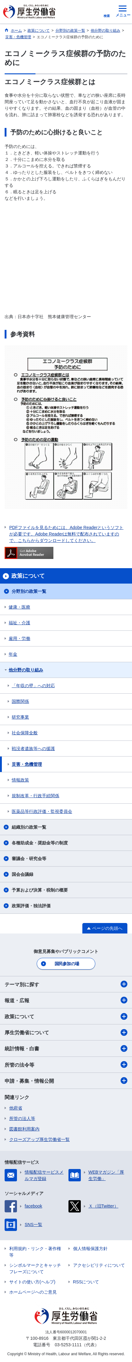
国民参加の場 (67, 963)
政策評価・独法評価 (31, 905)
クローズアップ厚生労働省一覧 (39, 1139)
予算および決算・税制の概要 (40, 890)
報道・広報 (66, 1000)
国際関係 (20, 701)
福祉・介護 (19, 622)
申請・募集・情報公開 (66, 1080)
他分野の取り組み (26, 669)
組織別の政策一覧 (29, 827)
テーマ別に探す (66, 984)
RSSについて (86, 1281)
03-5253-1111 (68, 1344)
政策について (66, 1016)
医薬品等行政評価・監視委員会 (42, 811)
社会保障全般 (25, 732)
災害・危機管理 (27, 764)
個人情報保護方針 (90, 1248)
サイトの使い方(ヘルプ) (32, 1281)
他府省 (15, 1108)
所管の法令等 (66, 1064)
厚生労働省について (66, 1032)
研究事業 (20, 717)
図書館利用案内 (24, 1128)
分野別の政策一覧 (29, 591)
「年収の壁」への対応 (33, 685)
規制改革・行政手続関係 (35, 795)
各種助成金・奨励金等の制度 (40, 842)
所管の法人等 (22, 1118)
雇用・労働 (19, 638)
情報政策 (20, 779)
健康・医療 (19, 607)
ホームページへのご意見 (33, 1292)
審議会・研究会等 (29, 858)
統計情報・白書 (66, 1048)
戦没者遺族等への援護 (33, 748)
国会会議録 (22, 874)
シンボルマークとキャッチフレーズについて (35, 1268)
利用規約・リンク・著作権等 (35, 1251)
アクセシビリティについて (99, 1265)
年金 (13, 654)
